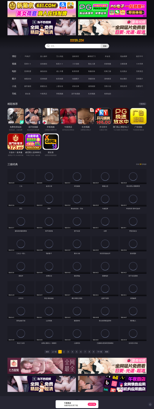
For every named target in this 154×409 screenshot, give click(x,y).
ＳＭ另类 (139, 64)
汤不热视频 (75, 93)
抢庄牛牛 (139, 56)
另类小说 (107, 86)
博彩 (14, 56)
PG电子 (27, 56)
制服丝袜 (91, 71)
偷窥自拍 (27, 79)
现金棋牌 (123, 56)
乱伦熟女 (123, 71)
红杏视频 (91, 93)
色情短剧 (107, 93)
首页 (47, 352)
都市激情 (27, 86)
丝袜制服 (107, 64)
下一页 (99, 352)
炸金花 (107, 56)
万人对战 (59, 56)
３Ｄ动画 (75, 64)
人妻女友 (59, 86)
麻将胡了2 (92, 56)
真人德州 (43, 56)
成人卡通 (59, 71)
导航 (14, 93)
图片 (14, 78)
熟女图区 (123, 79)
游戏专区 (75, 56)
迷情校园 (91, 86)
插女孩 (27, 93)
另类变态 (139, 71)
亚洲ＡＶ (27, 64)
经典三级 (107, 71)
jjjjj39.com (77, 40)
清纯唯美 (107, 79)
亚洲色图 (43, 79)
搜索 (105, 46)
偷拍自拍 (43, 71)
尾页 (106, 352)
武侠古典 (75, 86)
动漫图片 (75, 79)
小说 (14, 86)
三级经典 (12, 164)
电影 (14, 71)
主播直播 (123, 64)
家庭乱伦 (43, 86)
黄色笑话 (123, 86)
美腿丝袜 (91, 79)
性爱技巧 (139, 86)
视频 (14, 63)
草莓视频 (59, 93)
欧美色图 (59, 79)
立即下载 (92, 404)
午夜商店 (43, 93)
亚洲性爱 (27, 71)
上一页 (54, 352)
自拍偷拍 (43, 64)
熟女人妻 (91, 64)
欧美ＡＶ (59, 64)
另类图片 (139, 79)
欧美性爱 (75, 71)
